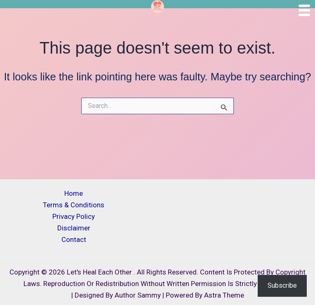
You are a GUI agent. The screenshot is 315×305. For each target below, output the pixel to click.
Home (73, 193)
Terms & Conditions (73, 205)
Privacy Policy (73, 216)
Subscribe (282, 285)
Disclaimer (73, 228)
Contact (73, 239)
